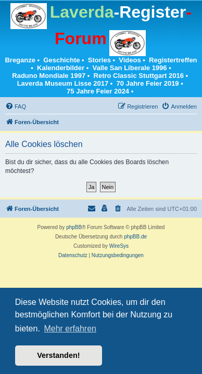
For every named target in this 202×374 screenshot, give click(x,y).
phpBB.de (135, 236)
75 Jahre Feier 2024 (98, 91)
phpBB (74, 227)
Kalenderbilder (60, 68)
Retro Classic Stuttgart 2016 (139, 75)
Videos (130, 60)
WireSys (119, 246)
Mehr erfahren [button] (70, 328)
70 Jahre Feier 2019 (148, 83)
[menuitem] (15, 106)
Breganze (20, 60)
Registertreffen (173, 60)
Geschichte (61, 60)
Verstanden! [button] (58, 355)
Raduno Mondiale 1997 (48, 75)
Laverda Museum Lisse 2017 (63, 83)
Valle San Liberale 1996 (129, 68)
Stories (99, 60)
